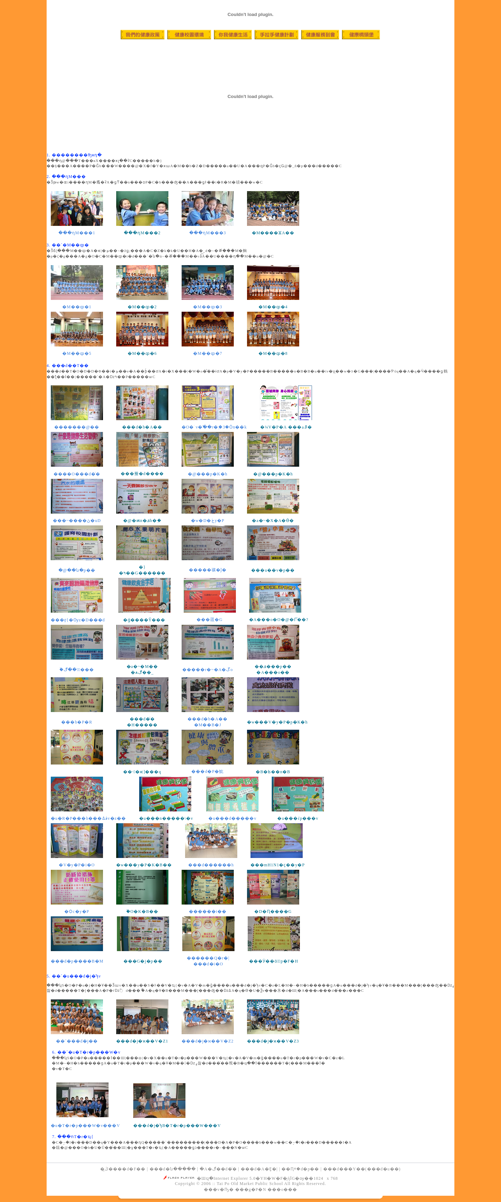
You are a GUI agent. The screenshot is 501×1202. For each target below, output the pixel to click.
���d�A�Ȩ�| (259, 1169)
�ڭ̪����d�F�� (122, 1169)
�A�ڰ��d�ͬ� (218, 1169)
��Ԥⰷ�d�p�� (300, 1169)
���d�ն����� (173, 1169)
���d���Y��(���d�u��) (362, 1169)
